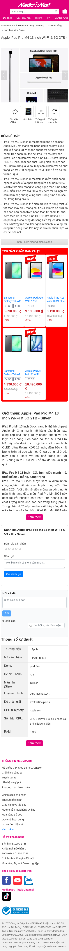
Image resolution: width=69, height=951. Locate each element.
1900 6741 (8, 853)
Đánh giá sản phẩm (15, 543)
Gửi (7, 613)
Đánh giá (9, 556)
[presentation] (4, 75)
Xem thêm (8, 829)
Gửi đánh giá (13, 574)
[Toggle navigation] (4, 11)
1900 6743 (22, 853)
